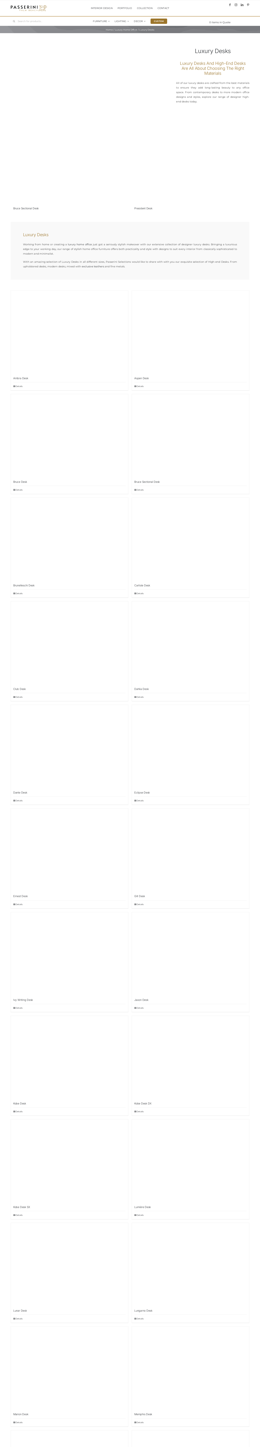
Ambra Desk (20, 378)
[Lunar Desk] (69, 1264)
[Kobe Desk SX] (69, 1160)
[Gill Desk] (190, 849)
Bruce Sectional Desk (26, 208)
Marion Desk (20, 1414)
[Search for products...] (31, 21)
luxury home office (80, 244)
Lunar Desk (20, 1310)
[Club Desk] (69, 642)
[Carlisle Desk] (190, 539)
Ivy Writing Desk (23, 1000)
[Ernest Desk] (69, 849)
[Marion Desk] (69, 1368)
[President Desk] (190, 162)
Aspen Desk (141, 378)
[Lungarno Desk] (190, 1264)
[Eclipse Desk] (190, 746)
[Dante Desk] (69, 746)
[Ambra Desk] (69, 332)
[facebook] (230, 4)
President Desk (143, 208)
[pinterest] (248, 4)
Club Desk (19, 689)
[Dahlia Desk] (190, 642)
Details (19, 386)
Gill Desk (139, 896)
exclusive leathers (93, 266)
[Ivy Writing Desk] (69, 953)
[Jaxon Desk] (190, 953)
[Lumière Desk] (190, 1160)
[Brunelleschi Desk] (69, 539)
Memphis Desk (143, 1414)
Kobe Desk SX (21, 1207)
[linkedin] (242, 4)
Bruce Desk (20, 481)
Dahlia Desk (141, 689)
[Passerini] (29, 6)
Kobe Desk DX (143, 1103)
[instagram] (236, 4)
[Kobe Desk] (69, 1057)
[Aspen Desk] (190, 332)
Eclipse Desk (142, 792)
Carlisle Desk (142, 585)
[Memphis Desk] (190, 1368)
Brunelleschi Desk (23, 585)
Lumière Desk (142, 1207)
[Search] (14, 21)
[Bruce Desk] (69, 435)
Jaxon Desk (141, 1000)
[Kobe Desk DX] (190, 1057)
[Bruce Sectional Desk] (69, 162)
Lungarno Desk (143, 1310)
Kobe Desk (19, 1103)
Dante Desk (20, 792)
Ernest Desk (20, 896)
